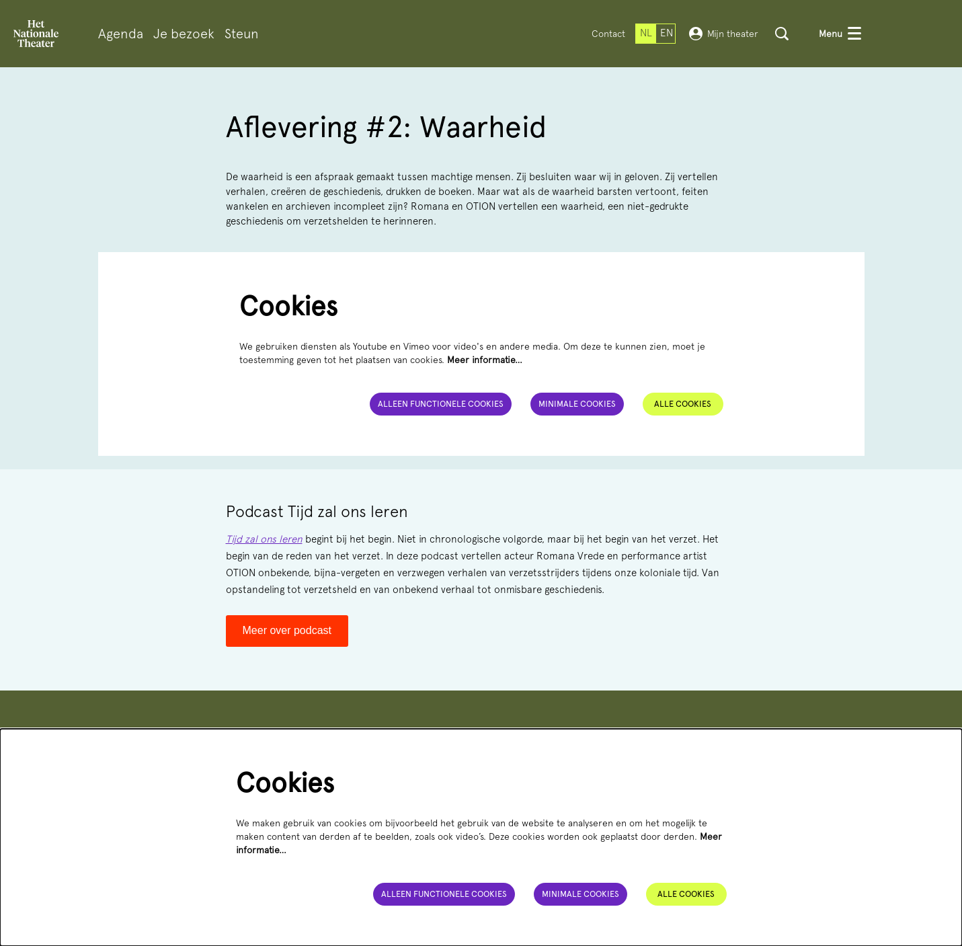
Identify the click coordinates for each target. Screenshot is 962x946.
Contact (608, 33)
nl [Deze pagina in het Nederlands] (646, 33)
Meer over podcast (287, 630)
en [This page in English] (666, 33)
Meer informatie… (484, 359)
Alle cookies (682, 404)
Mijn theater (723, 33)
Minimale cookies (576, 404)
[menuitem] (120, 34)
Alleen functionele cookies (438, 404)
